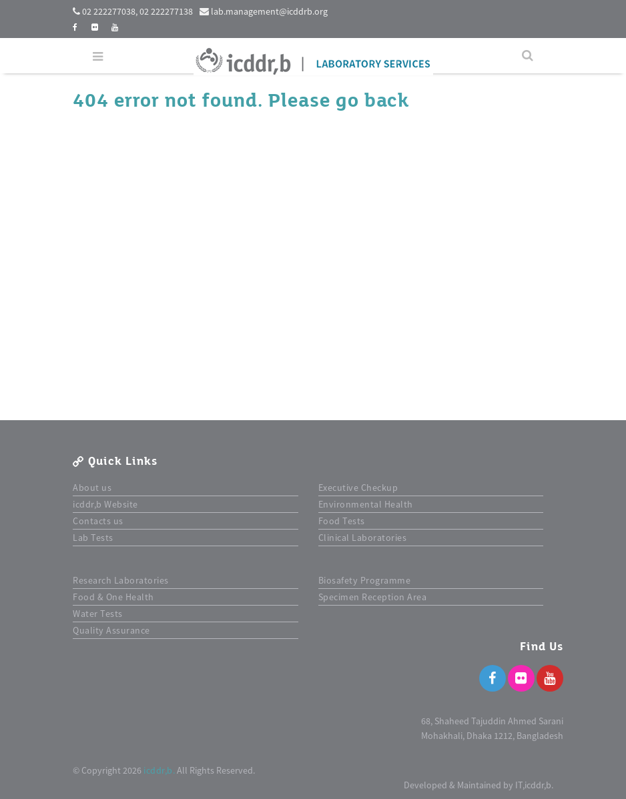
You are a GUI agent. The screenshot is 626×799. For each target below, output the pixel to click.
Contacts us (98, 521)
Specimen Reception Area (372, 597)
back (386, 100)
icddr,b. (159, 770)
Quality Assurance (111, 630)
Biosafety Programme (364, 580)
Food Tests (341, 521)
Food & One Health (113, 597)
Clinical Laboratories (362, 538)
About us (92, 488)
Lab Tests (93, 538)
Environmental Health (365, 504)
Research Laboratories (121, 580)
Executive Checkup (358, 488)
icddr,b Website (105, 504)
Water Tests (98, 614)
